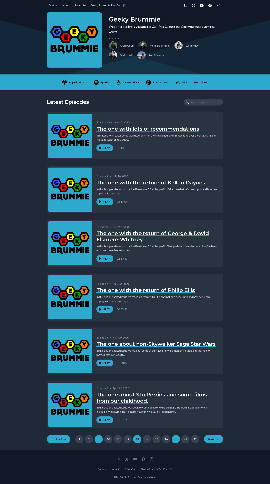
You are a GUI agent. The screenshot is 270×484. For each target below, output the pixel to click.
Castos (152, 477)
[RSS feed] (185, 5)
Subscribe (80, 5)
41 (185, 439)
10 (108, 439)
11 (118, 439)
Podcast (54, 5)
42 (195, 439)
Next (213, 439)
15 (156, 439)
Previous (58, 439)
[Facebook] (210, 5)
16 (166, 439)
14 (146, 439)
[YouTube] (201, 5)
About (66, 5)
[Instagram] (218, 5)
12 (127, 439)
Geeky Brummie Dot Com (108, 5)
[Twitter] (193, 5)
